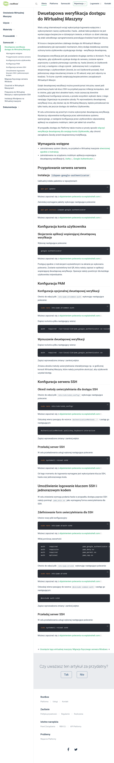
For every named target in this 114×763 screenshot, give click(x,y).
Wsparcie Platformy (48, 741)
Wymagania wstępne (14, 53)
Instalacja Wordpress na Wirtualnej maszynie (14, 100)
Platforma (54, 4)
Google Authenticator (84, 159)
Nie (82, 676)
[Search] (36, 4)
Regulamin (65, 715)
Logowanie (95, 4)
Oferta (44, 4)
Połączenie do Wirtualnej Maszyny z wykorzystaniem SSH (18, 93)
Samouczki (65, 4)
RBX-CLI (63, 728)
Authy (68, 159)
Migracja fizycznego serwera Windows (16, 80)
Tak (66, 676)
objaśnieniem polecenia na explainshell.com (80, 196)
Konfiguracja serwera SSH (16, 67)
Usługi (55, 703)
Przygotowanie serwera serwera (18, 57)
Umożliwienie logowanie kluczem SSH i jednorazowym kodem (17, 73)
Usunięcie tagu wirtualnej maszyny (56, 650)
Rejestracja (80, 4)
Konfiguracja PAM (13, 64)
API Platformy (75, 728)
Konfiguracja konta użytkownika (18, 60)
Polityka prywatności (48, 715)
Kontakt (108, 4)
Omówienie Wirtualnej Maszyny (13, 15)
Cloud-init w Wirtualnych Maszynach (14, 87)
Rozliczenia (78, 715)
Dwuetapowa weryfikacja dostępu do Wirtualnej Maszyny (17, 48)
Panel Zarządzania (47, 728)
